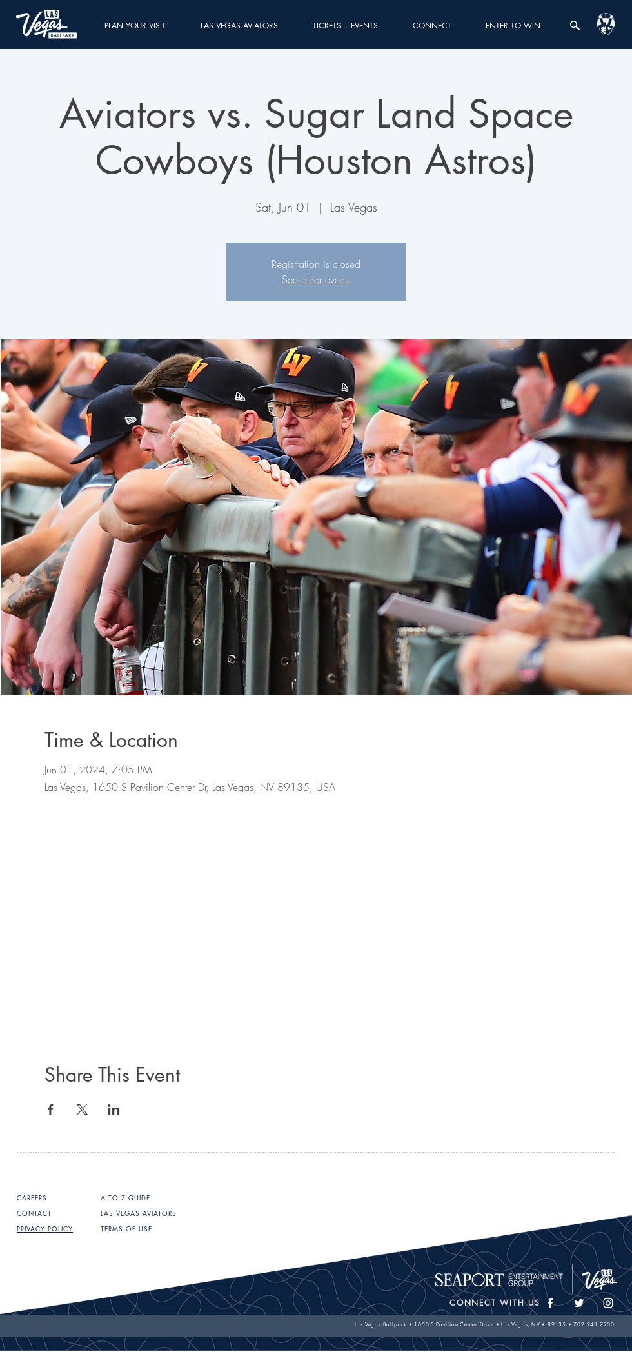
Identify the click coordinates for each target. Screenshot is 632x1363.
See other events (316, 279)
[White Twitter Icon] (579, 1303)
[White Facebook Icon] (550, 1303)
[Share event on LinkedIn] (114, 1109)
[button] (135, 25)
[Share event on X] (82, 1109)
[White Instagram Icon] (608, 1303)
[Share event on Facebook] (50, 1109)
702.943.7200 (594, 1324)
